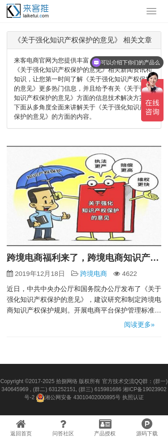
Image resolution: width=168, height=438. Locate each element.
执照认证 (133, 397)
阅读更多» (139, 324)
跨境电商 (93, 273)
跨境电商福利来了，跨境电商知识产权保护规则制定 (84, 258)
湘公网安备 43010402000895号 (78, 397)
